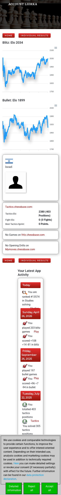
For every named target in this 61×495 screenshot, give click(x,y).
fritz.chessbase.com (33, 234)
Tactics (34, 420)
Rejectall (31, 488)
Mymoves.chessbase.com (20, 249)
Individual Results (34, 35)
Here (16, 463)
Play (36, 331)
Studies (34, 308)
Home (8, 35)
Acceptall (49, 488)
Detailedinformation (14, 488)
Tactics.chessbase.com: (19, 206)
